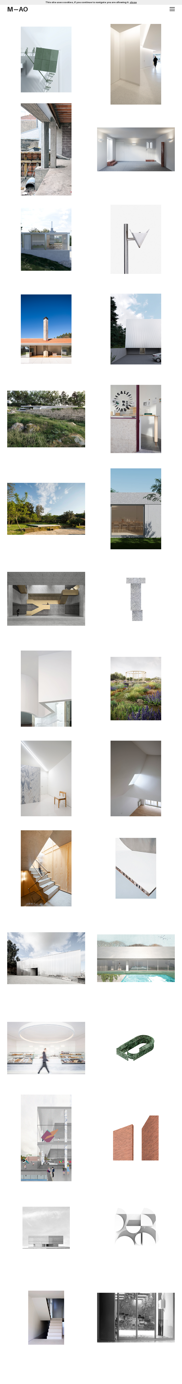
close (133, 2)
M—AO (17, 9)
